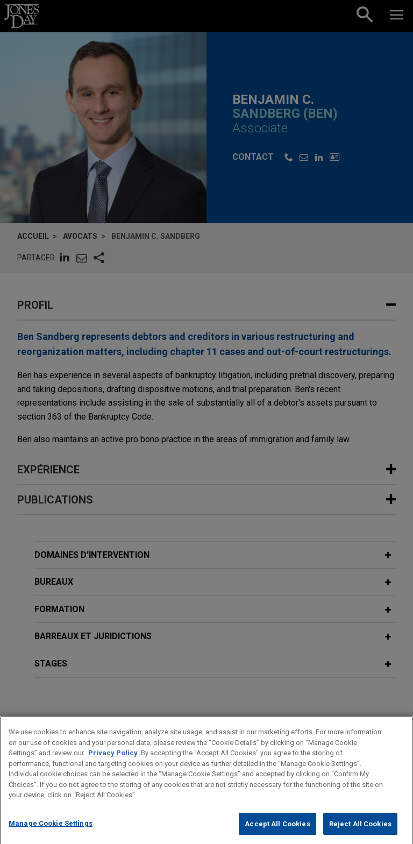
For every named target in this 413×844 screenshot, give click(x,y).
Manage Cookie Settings (50, 833)
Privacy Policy (113, 762)
